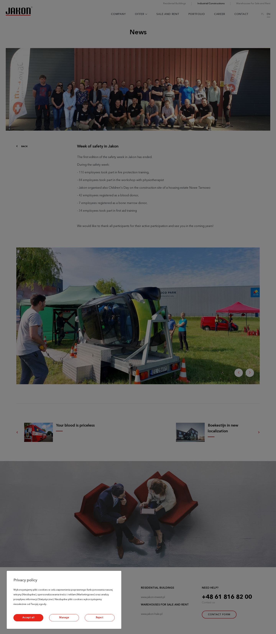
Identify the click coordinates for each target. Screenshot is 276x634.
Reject (99, 617)
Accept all (28, 617)
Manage (64, 617)
